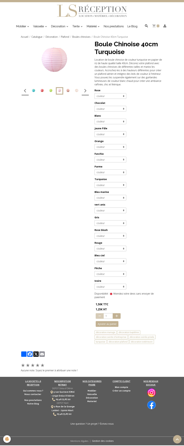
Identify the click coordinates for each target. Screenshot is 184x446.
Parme (98, 167)
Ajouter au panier (107, 324)
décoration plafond (118, 342)
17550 (55, 397)
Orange (99, 142)
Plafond (65, 37)
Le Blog (132, 27)
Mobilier (21, 27)
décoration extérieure (142, 342)
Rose (97, 91)
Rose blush (101, 230)
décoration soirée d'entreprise (111, 337)
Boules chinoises (81, 37)
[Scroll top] (177, 439)
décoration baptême (129, 333)
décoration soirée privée (142, 337)
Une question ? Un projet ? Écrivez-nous (92, 424)
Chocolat (100, 103)
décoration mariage (105, 333)
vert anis (100, 205)
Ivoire (98, 281)
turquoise (100, 342)
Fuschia (99, 154)
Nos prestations (114, 27)
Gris (97, 218)
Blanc (98, 116)
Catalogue (36, 37)
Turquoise (101, 180)
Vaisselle (39, 27)
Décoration (58, 27)
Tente (76, 27)
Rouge (98, 243)
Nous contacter (33, 395)
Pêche (98, 269)
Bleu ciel (100, 256)
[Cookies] (7, 439)
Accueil (24, 37)
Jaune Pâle (101, 129)
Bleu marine (102, 192)
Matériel (92, 27)
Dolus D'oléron (66, 397)
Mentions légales (79, 441)
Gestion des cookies (103, 441)
